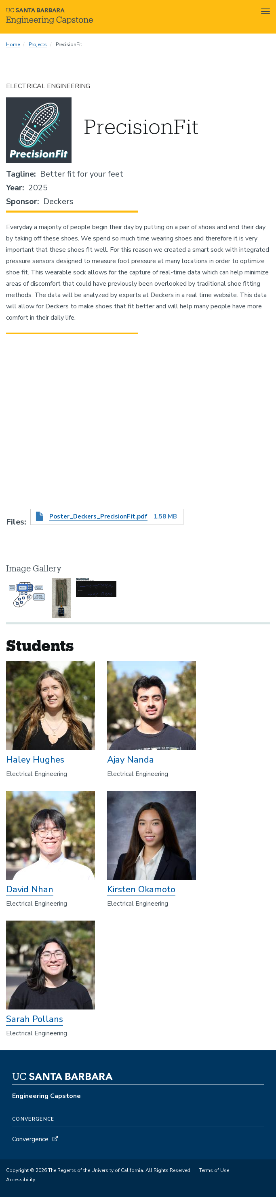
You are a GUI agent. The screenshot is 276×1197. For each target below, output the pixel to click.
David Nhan (29, 889)
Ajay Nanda (130, 760)
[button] (26, 598)
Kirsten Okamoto (141, 889)
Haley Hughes (35, 760)
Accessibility (20, 1179)
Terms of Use (214, 1170)
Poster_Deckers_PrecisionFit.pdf (98, 516)
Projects (38, 44)
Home (13, 44)
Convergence (30, 1139)
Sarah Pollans (34, 1019)
